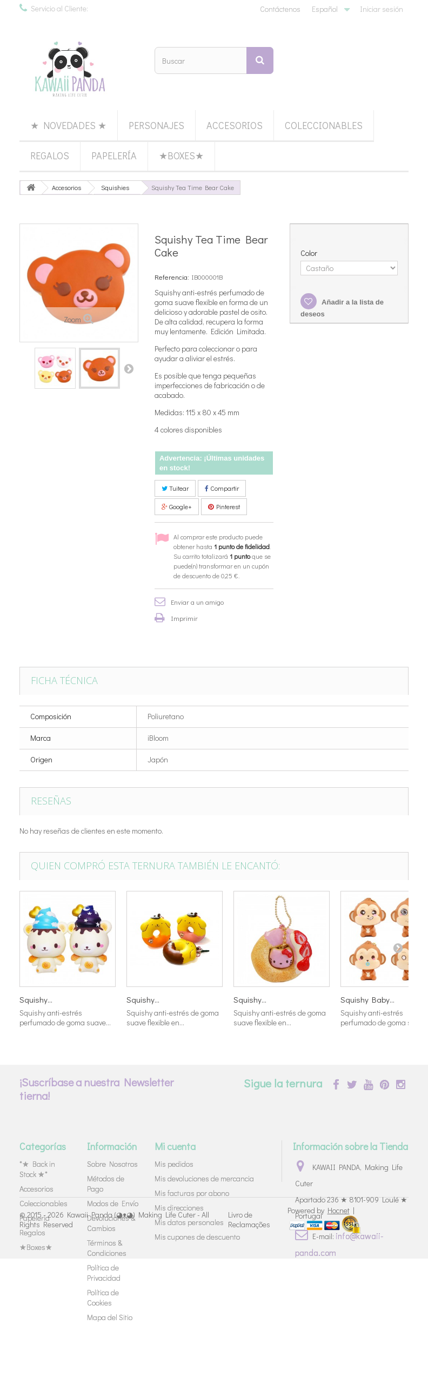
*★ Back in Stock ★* (37, 1169)
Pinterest (224, 506)
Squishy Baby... (367, 999)
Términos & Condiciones (106, 1248)
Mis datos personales (189, 1222)
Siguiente (128, 368)
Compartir (222, 488)
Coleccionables (324, 125)
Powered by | (321, 1338)
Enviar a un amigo (197, 601)
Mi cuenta (175, 1146)
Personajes (156, 125)
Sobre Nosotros (112, 1164)
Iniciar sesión (381, 9)
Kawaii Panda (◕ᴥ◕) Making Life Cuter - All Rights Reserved (114, 1347)
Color (309, 253)
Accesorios (234, 125)
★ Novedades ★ (68, 125)
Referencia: (172, 276)
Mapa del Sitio (109, 1317)
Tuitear (175, 488)
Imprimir (184, 618)
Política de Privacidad (104, 1272)
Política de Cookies (103, 1297)
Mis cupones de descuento (197, 1237)
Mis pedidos (174, 1164)
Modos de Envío (112, 1203)
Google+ (177, 506)
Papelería (114, 155)
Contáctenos (280, 9)
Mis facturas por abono (192, 1193)
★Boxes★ (181, 155)
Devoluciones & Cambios (111, 1223)
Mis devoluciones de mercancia (204, 1178)
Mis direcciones (179, 1207)
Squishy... (35, 999)
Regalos (49, 155)
